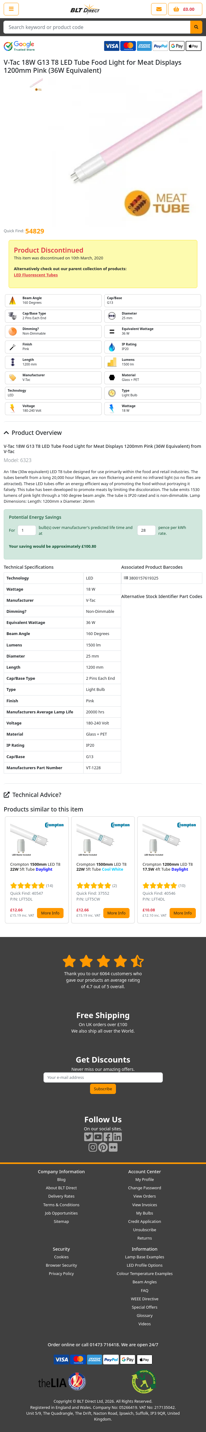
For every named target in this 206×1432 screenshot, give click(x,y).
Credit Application (144, 1221)
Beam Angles (145, 1282)
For (12, 530)
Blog (61, 1179)
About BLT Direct (61, 1188)
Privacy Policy (61, 1273)
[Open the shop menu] (11, 9)
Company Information (61, 1171)
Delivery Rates (61, 1196)
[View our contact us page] (159, 9)
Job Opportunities (61, 1213)
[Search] (196, 27)
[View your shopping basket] (185, 9)
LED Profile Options (145, 1265)
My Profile (144, 1179)
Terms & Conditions (61, 1204)
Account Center (144, 1171)
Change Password (144, 1188)
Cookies (61, 1257)
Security (61, 1249)
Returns (144, 1238)
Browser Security (61, 1265)
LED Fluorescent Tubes (36, 275)
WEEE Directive (144, 1299)
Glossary (145, 1315)
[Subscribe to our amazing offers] (103, 1077)
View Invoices (144, 1204)
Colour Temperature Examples (145, 1273)
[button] (197, 870)
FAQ (144, 1290)
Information (144, 1249)
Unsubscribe (144, 1229)
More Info (50, 913)
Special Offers (145, 1307)
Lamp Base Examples (144, 1257)
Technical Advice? (32, 794)
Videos (144, 1324)
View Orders (145, 1196)
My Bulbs (144, 1213)
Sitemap (61, 1221)
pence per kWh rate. (172, 530)
